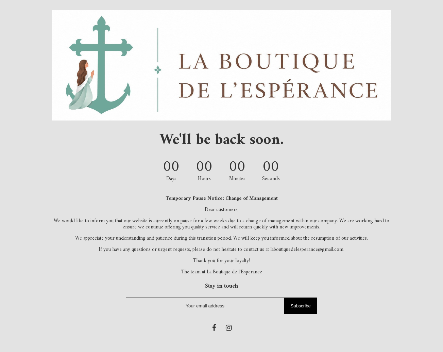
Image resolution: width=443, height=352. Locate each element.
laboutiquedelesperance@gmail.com (306, 249)
